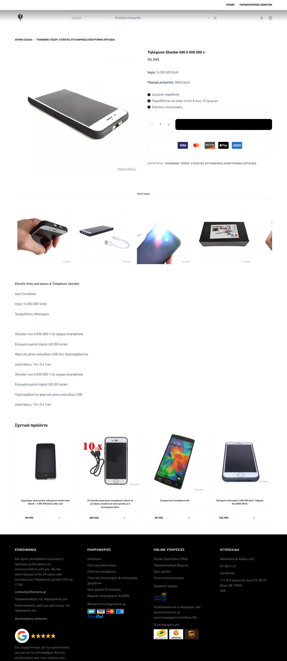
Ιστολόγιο (94, 560)
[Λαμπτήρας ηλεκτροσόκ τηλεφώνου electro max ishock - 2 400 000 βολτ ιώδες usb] (45, 461)
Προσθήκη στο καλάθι (224, 124)
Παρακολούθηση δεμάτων (256, 4)
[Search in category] (162, 18)
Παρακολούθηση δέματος (171, 566)
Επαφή (230, 4)
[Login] (261, 18)
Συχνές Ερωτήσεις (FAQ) (171, 560)
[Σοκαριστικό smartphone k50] (174, 461)
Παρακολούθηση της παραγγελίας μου (41, 600)
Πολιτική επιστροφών (169, 579)
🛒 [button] (59, 518)
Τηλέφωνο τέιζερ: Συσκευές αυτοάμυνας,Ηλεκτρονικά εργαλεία (210, 163)
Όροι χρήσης (162, 572)
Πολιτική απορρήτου (101, 572)
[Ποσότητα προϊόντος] (160, 124)
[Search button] (215, 18)
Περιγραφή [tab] (143, 194)
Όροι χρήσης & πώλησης (104, 590)
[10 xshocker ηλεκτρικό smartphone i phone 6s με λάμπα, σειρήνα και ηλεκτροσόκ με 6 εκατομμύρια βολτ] (110, 461)
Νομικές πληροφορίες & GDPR (108, 597)
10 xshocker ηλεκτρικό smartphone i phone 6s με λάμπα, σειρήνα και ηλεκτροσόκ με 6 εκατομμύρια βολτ (110, 504)
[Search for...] (90, 18)
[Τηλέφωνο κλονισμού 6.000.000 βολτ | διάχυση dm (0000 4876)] (239, 461)
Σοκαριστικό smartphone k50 (175, 500)
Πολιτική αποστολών (102, 566)
